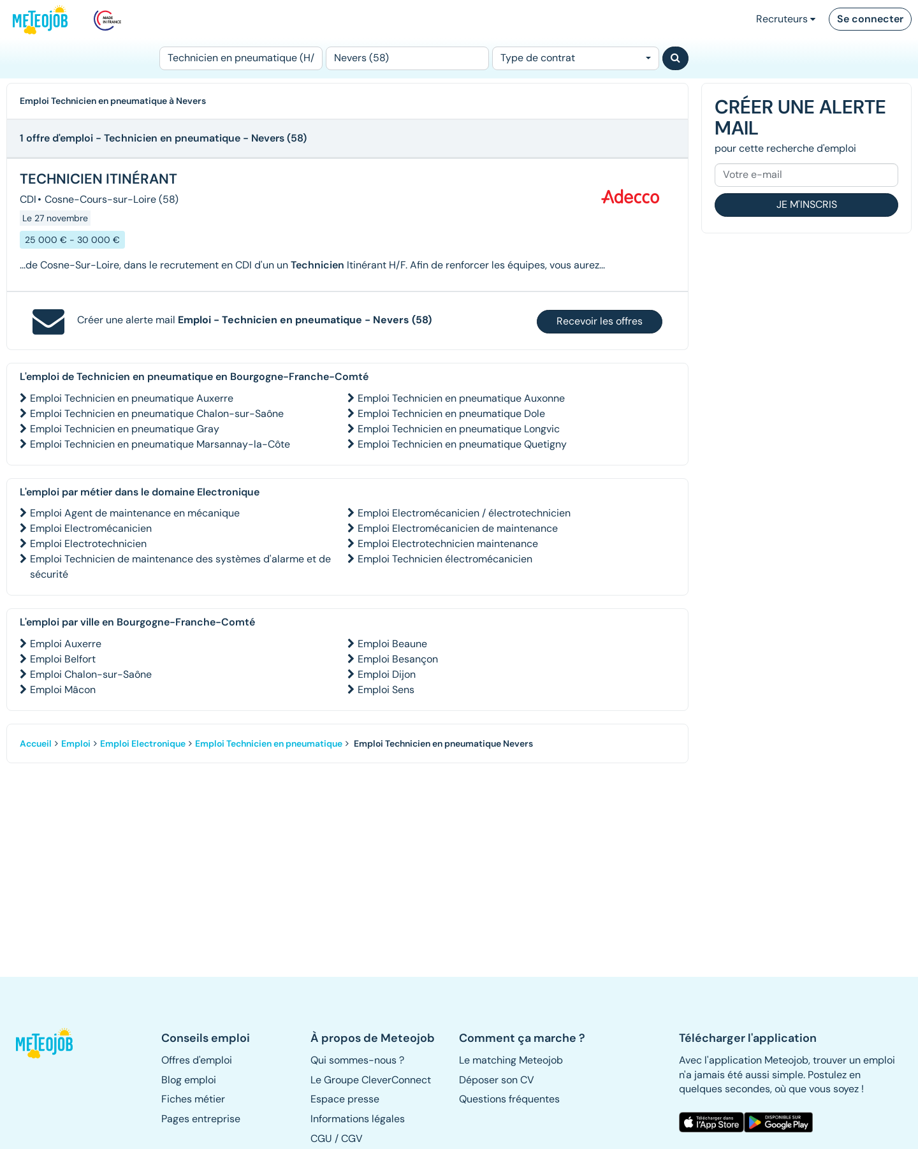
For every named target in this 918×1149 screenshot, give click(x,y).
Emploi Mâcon (63, 689)
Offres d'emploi (196, 1060)
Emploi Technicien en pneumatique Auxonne (461, 398)
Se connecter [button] (870, 19)
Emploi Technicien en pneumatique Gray (124, 428)
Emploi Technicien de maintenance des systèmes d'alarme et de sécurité (180, 566)
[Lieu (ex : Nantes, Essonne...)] (407, 58)
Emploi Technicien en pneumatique (268, 743)
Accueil (36, 743)
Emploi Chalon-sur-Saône (91, 674)
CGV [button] (352, 1138)
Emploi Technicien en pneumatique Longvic (459, 428)
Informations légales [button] (357, 1118)
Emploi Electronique (143, 743)
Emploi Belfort (63, 659)
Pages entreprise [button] (200, 1118)
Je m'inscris (806, 204)
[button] (50, 1043)
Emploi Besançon (398, 659)
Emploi (76, 743)
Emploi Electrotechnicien (88, 543)
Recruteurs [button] (785, 19)
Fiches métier (193, 1099)
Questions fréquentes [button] (509, 1099)
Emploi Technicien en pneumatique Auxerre (131, 398)
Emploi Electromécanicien (91, 528)
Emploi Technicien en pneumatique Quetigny (462, 444)
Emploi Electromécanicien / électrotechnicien (464, 513)
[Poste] (241, 58)
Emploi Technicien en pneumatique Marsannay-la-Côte (160, 444)
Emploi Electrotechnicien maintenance (448, 543)
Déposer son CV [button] (496, 1080)
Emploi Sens (386, 689)
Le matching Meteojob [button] (511, 1060)
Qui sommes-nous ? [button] (357, 1060)
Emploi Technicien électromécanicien (445, 559)
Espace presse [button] (344, 1099)
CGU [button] (321, 1138)
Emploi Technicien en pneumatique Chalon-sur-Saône (157, 413)
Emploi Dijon (387, 674)
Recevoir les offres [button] (600, 321)
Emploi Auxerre (65, 643)
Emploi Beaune (392, 643)
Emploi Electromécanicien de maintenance (458, 528)
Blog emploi (188, 1080)
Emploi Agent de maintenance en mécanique (135, 513)
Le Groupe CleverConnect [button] (370, 1080)
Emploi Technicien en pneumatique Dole (451, 413)
